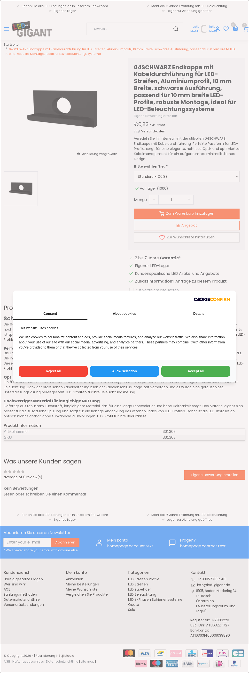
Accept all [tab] (196, 371)
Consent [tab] (50, 314)
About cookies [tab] (124, 314)
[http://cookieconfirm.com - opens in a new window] (212, 299)
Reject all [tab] (53, 371)
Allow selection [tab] (124, 371)
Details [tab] (198, 314)
